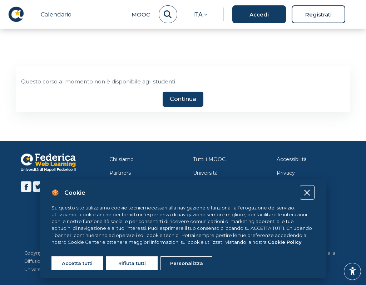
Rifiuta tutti (132, 263)
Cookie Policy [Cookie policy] (284, 242)
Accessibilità (292, 159)
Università (205, 173)
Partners (120, 173)
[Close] (307, 192)
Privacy (286, 173)
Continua (183, 99)
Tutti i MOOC (209, 159)
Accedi (259, 14)
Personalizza (186, 263)
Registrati (318, 14)
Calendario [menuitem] (56, 14)
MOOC (141, 14)
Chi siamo (121, 159)
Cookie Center (84, 242)
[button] (200, 14)
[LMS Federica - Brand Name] (16, 14)
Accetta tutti (77, 263)
